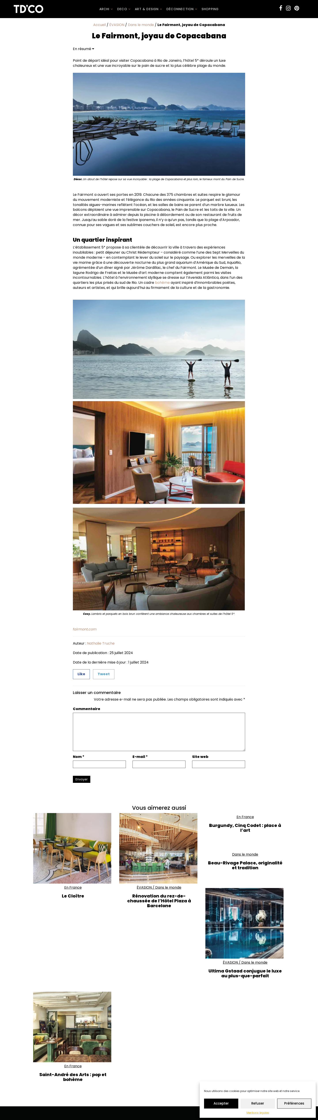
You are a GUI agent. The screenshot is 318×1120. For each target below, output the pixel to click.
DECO (124, 9)
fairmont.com (85, 629)
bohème (162, 282)
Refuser (257, 1103)
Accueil (99, 24)
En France (73, 887)
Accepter (221, 1103)
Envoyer (82, 779)
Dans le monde (141, 24)
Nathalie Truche (101, 643)
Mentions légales (257, 1112)
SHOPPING (210, 9)
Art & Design (148, 9)
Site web (200, 756)
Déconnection (182, 9)
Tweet (104, 674)
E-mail (140, 756)
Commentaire (86, 709)
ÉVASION (116, 24)
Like (81, 674)
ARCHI (106, 9)
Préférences (294, 1103)
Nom (78, 756)
